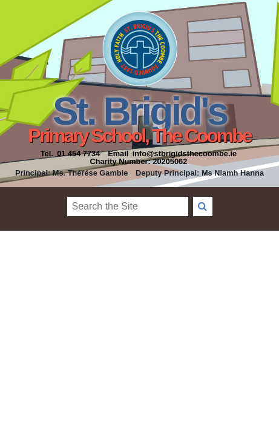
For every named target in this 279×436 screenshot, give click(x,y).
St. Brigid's (139, 111)
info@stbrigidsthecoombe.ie (185, 153)
